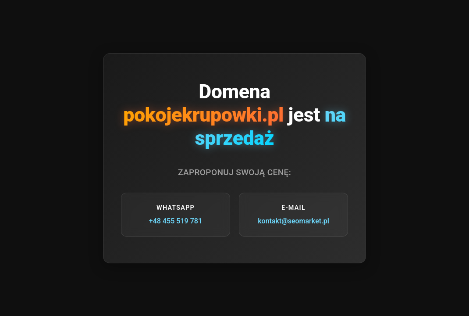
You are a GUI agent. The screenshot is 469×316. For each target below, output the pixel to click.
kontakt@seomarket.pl (293, 221)
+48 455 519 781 (175, 221)
